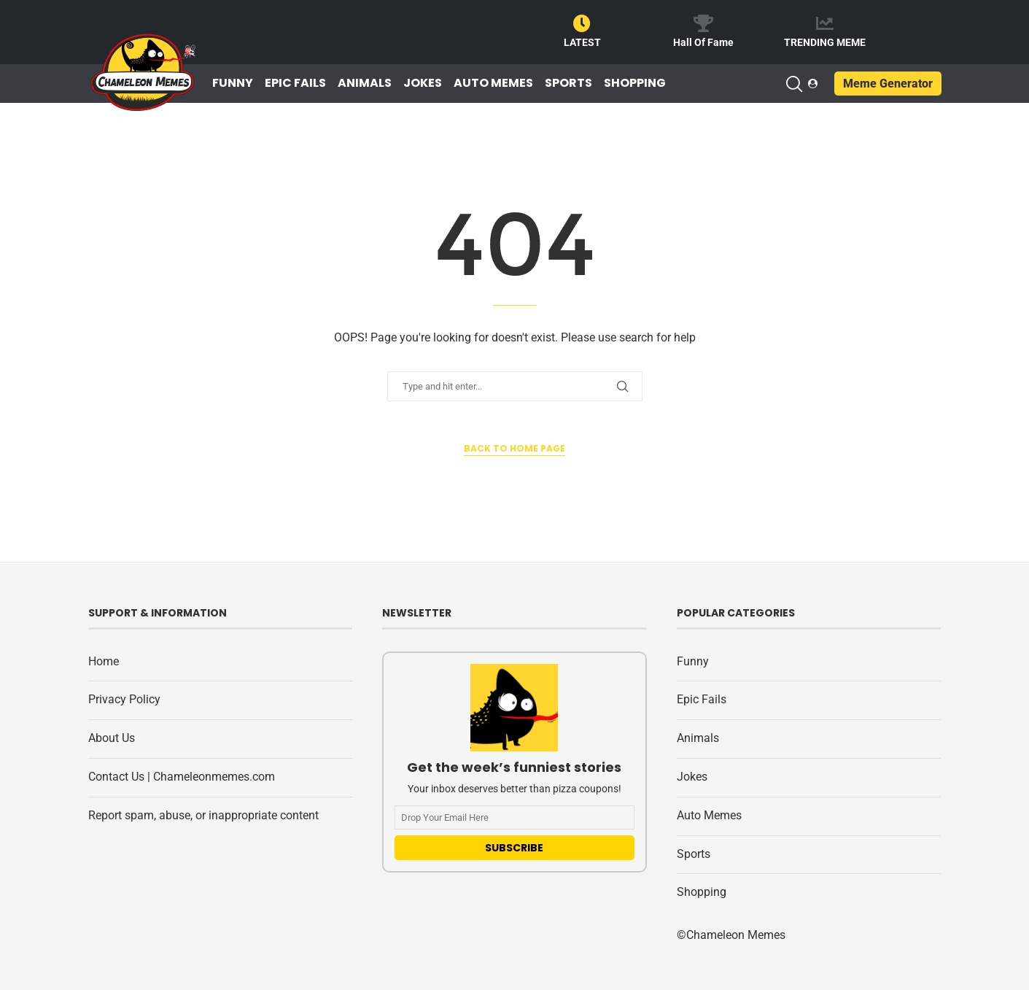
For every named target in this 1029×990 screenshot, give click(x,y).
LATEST (582, 42)
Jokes (422, 83)
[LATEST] (582, 23)
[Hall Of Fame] (703, 23)
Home (103, 661)
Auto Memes (493, 83)
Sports (568, 83)
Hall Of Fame (703, 42)
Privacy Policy (124, 699)
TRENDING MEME (825, 42)
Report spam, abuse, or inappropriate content (203, 815)
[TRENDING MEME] (825, 23)
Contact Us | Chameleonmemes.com (181, 777)
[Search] (793, 84)
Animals (365, 83)
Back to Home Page (514, 448)
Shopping (635, 83)
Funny (232, 83)
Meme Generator (888, 83)
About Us (111, 738)
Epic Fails (295, 83)
